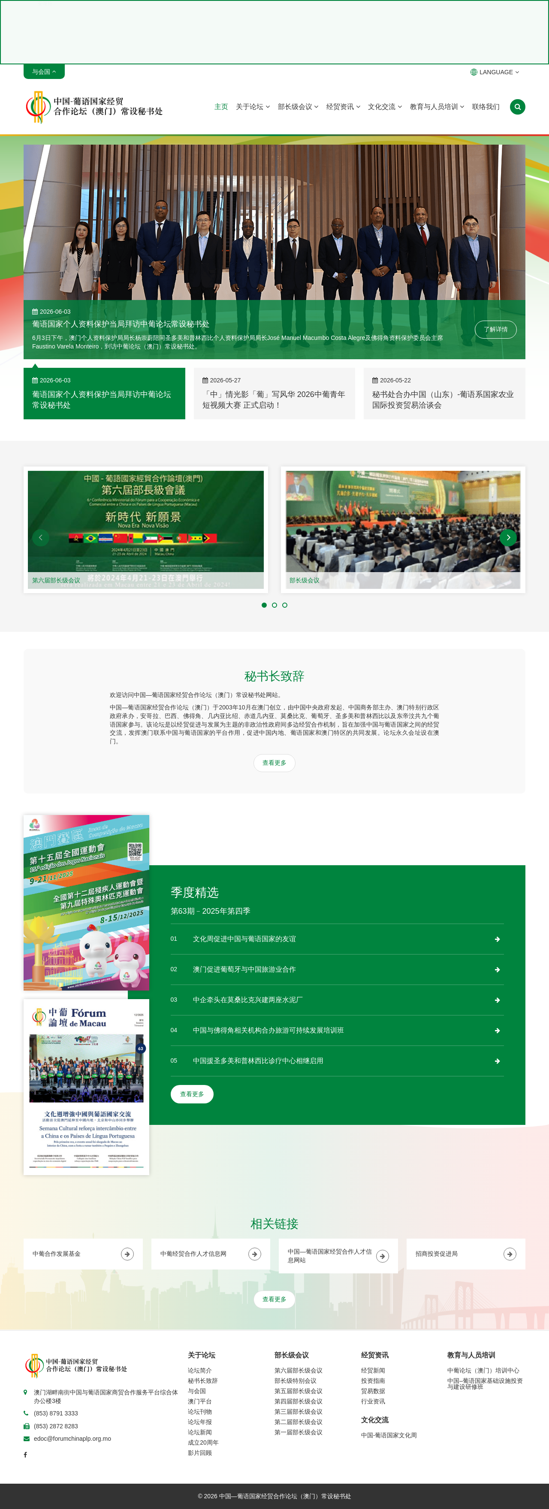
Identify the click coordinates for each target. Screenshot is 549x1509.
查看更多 (274, 762)
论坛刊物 (200, 1411)
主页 (221, 106)
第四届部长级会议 (298, 1401)
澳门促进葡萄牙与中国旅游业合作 (244, 969)
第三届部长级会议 (298, 1411)
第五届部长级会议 (298, 1391)
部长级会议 (298, 106)
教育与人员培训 (437, 106)
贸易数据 (373, 1391)
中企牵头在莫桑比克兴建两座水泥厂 (248, 999)
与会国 (197, 1391)
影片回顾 (200, 1452)
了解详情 (496, 329)
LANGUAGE (495, 72)
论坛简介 (200, 1370)
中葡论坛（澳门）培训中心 (483, 1370)
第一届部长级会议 (298, 1432)
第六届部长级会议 (56, 580)
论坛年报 (200, 1421)
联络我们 (486, 106)
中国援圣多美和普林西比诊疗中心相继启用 (258, 1060)
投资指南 (373, 1380)
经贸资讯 (343, 106)
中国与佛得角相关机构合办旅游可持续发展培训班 (268, 1030)
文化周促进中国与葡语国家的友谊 (244, 938)
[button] (40, 537)
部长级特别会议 (295, 1380)
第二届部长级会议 (298, 1421)
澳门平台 (200, 1401)
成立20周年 (203, 1442)
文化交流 (384, 106)
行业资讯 (373, 1401)
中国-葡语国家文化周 (389, 1435)
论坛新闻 (200, 1432)
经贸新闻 (373, 1370)
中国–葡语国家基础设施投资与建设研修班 (485, 1383)
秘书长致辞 (203, 1380)
